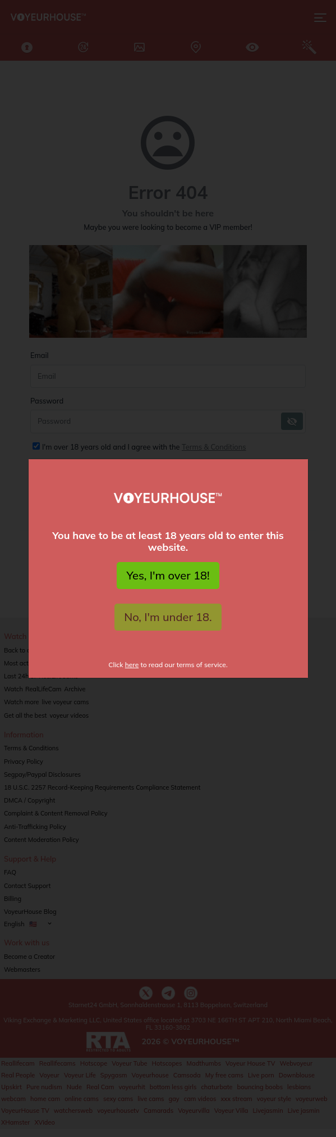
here (132, 664)
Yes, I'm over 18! (167, 575)
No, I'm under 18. (168, 617)
